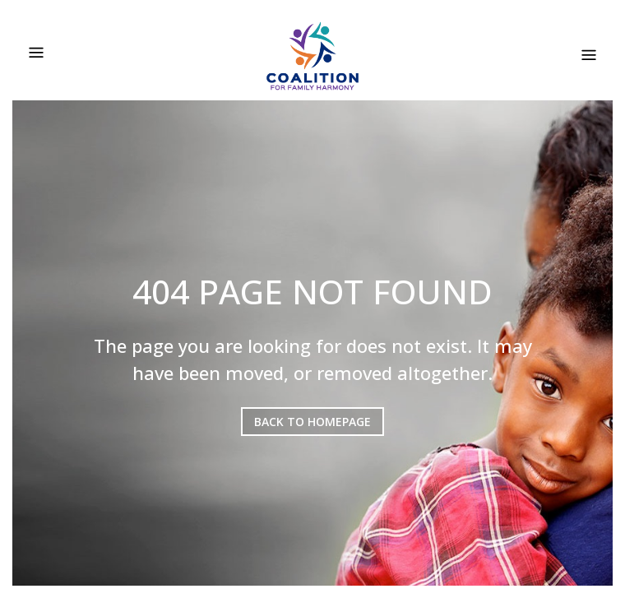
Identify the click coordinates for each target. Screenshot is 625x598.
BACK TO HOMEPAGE (312, 421)
